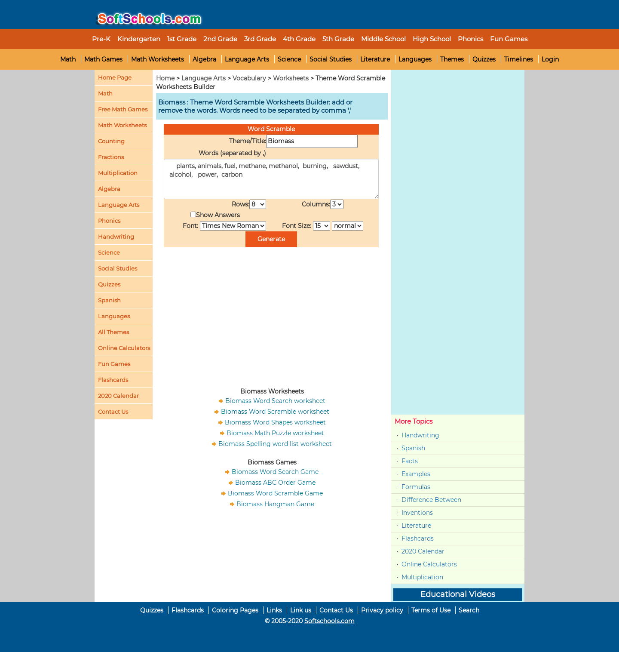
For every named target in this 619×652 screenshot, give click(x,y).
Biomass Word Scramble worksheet (275, 411)
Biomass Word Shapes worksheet (275, 422)
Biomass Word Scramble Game (275, 493)
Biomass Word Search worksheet (275, 401)
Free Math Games (122, 109)
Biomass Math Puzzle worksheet (275, 433)
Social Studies (331, 59)
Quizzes (484, 59)
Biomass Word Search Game (275, 472)
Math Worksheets (157, 59)
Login (550, 59)
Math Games (103, 59)
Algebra (204, 59)
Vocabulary (249, 78)
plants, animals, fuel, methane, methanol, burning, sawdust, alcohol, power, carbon (271, 179)
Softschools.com (329, 621)
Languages (415, 59)
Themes (452, 59)
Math (68, 59)
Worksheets (291, 78)
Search (469, 610)
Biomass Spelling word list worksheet (275, 444)
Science (289, 59)
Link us (300, 610)
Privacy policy (382, 610)
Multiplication (118, 172)
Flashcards (417, 538)
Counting (111, 141)
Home (165, 78)
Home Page (115, 77)
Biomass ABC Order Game (275, 482)
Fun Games (508, 39)
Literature (375, 59)
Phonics (109, 220)
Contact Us (336, 610)
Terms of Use (430, 610)
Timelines (518, 59)
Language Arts (247, 59)
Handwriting (116, 236)
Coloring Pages (235, 610)
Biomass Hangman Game (275, 504)
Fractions (111, 157)
